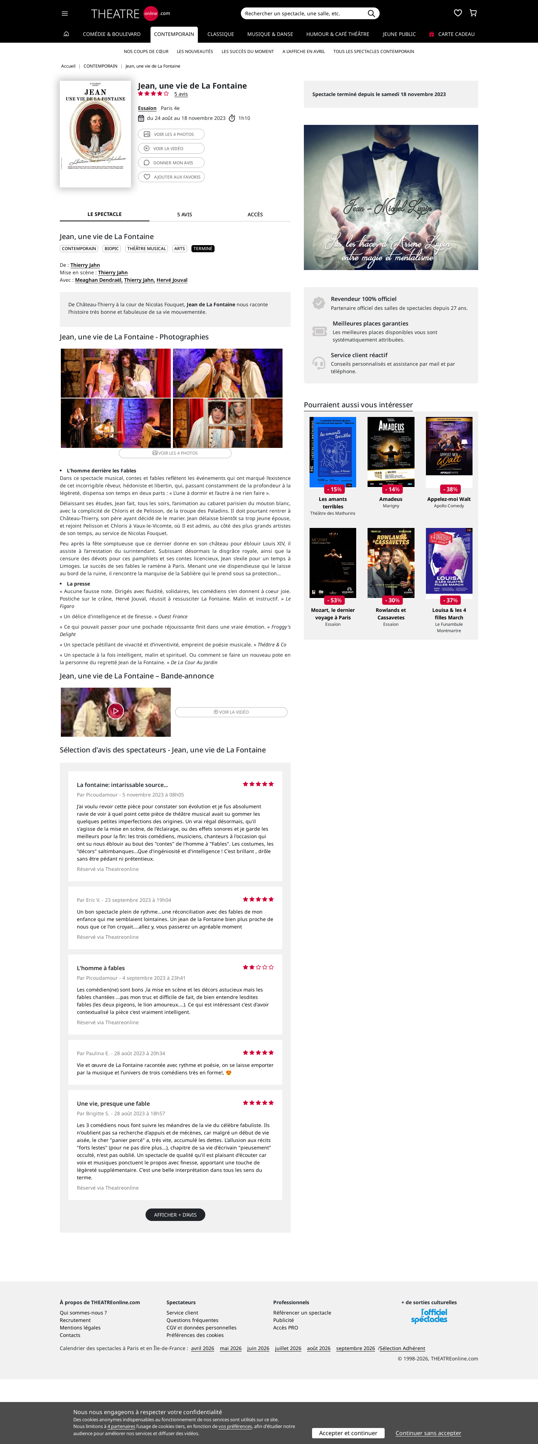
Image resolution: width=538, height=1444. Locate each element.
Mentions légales (80, 1392)
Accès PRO (285, 1392)
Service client (182, 1377)
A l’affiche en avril (304, 51)
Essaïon (147, 108)
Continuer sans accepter (428, 1433)
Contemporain (174, 34)
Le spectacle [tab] (105, 214)
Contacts (70, 1399)
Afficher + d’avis (175, 1217)
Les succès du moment (248, 51)
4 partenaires (121, 1426)
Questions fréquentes (192, 1384)
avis (168, 163)
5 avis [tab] (184, 214)
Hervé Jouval (172, 279)
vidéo (163, 149)
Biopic (112, 248)
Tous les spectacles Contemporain (373, 51)
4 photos (169, 134)
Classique (220, 34)
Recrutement (75, 1384)
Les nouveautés (195, 51)
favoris (172, 177)
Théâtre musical (146, 248)
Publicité (283, 1384)
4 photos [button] (213, 429)
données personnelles (210, 1392)
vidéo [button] (213, 712)
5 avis (181, 93)
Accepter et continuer (348, 1433)
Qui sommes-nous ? (83, 1377)
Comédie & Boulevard (112, 34)
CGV (171, 1392)
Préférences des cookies (195, 1399)
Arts (179, 248)
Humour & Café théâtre (337, 34)
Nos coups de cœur (146, 51)
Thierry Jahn (85, 264)
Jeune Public (399, 34)
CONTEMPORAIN (79, 248)
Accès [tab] (255, 214)
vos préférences (235, 1426)
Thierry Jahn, (139, 279)
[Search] (302, 13)
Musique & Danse (270, 34)
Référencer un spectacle (302, 1377)
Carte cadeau (452, 34)
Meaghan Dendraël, (99, 279)
